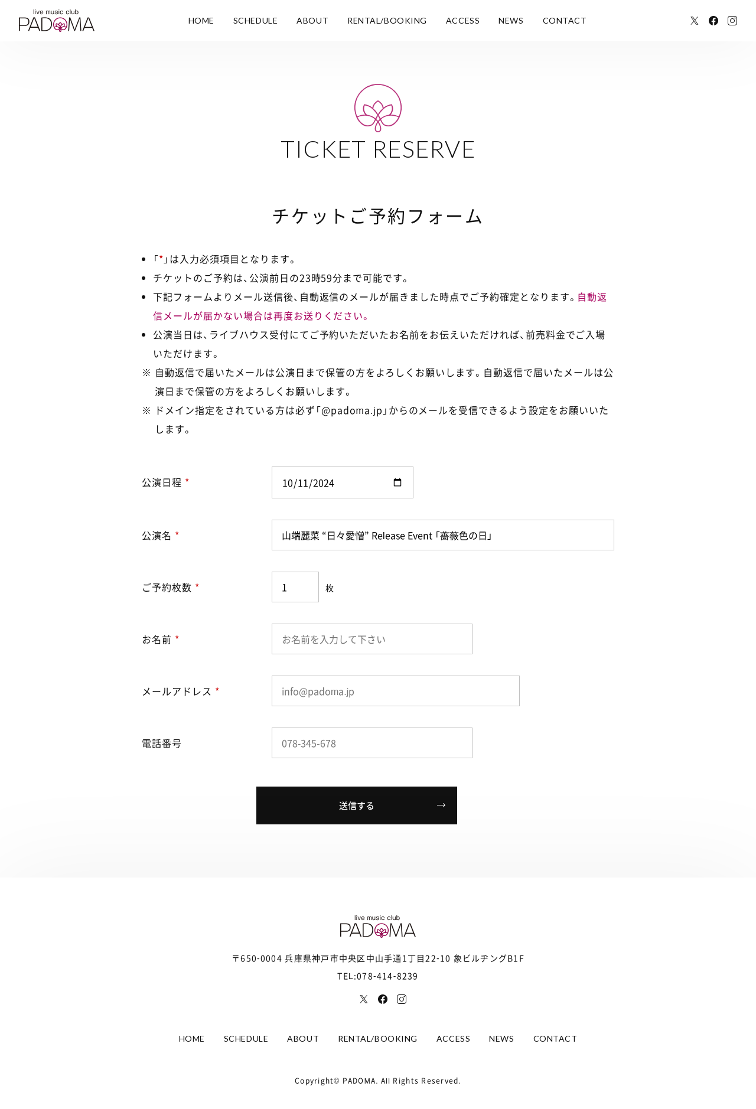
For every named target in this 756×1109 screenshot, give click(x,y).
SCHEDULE (255, 20)
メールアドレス (181, 691)
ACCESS (463, 20)
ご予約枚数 (171, 587)
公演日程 (166, 482)
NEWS (510, 20)
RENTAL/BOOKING (387, 20)
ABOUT (312, 20)
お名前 (161, 639)
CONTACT (565, 20)
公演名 (161, 535)
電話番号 (162, 743)
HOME (201, 20)
